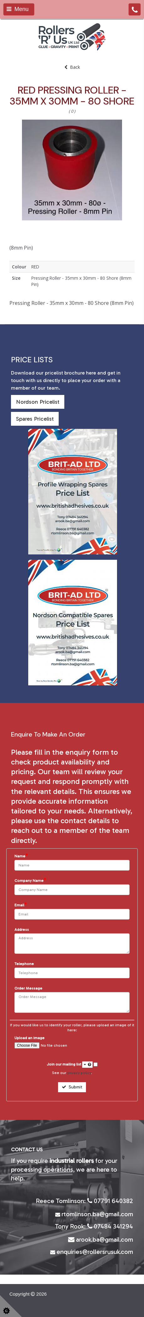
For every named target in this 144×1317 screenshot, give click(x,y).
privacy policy (79, 1073)
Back (72, 67)
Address (21, 930)
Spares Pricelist (35, 418)
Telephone (24, 964)
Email (20, 905)
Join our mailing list (70, 1064)
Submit (72, 1087)
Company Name (30, 880)
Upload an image (29, 1038)
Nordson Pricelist (37, 401)
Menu (18, 9)
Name (21, 856)
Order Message (28, 988)
